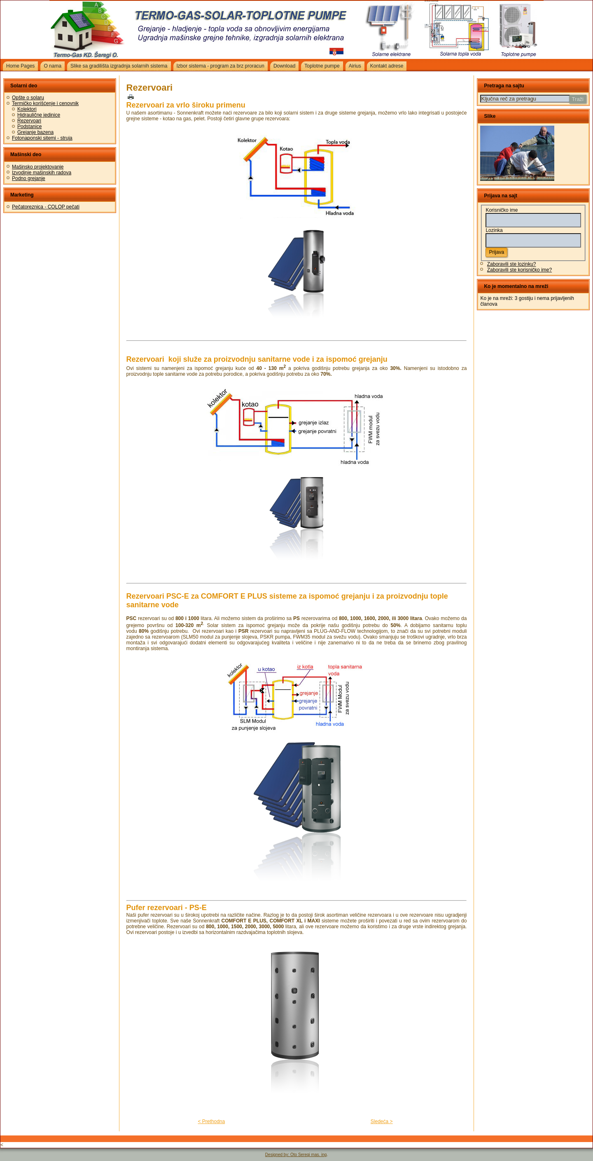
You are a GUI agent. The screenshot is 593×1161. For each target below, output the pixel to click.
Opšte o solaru (28, 98)
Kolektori (27, 109)
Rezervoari (29, 121)
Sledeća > (382, 1121)
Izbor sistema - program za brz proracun (220, 66)
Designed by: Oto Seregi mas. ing (296, 1154)
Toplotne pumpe (321, 66)
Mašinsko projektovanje (37, 167)
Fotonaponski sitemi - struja (42, 138)
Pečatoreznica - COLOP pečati (45, 207)
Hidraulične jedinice (38, 115)
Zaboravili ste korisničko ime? (519, 270)
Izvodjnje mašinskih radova (41, 173)
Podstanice (29, 126)
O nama (52, 66)
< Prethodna (211, 1121)
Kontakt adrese (387, 66)
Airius (355, 66)
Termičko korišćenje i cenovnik (45, 103)
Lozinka (494, 230)
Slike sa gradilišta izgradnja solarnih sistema (118, 66)
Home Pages (20, 66)
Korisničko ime (502, 210)
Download (284, 66)
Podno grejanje (28, 178)
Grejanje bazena (35, 132)
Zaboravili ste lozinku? (511, 264)
